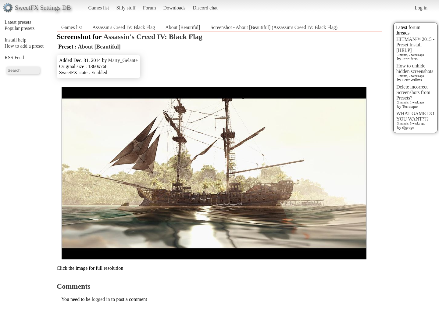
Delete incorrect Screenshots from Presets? (413, 92)
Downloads (174, 7)
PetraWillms (412, 80)
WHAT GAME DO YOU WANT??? (415, 116)
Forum (149, 7)
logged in (101, 299)
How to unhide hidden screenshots (414, 68)
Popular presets (19, 28)
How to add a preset (24, 46)
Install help (16, 39)
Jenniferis (410, 58)
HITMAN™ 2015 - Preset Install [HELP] (415, 45)
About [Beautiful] (182, 27)
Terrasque (410, 106)
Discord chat (205, 7)
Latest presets (18, 22)
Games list (98, 7)
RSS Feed (14, 57)
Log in (421, 7)
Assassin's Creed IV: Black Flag (123, 27)
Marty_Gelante (122, 60)
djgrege (408, 127)
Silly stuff (126, 7)
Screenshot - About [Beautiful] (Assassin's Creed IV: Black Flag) (273, 27)
